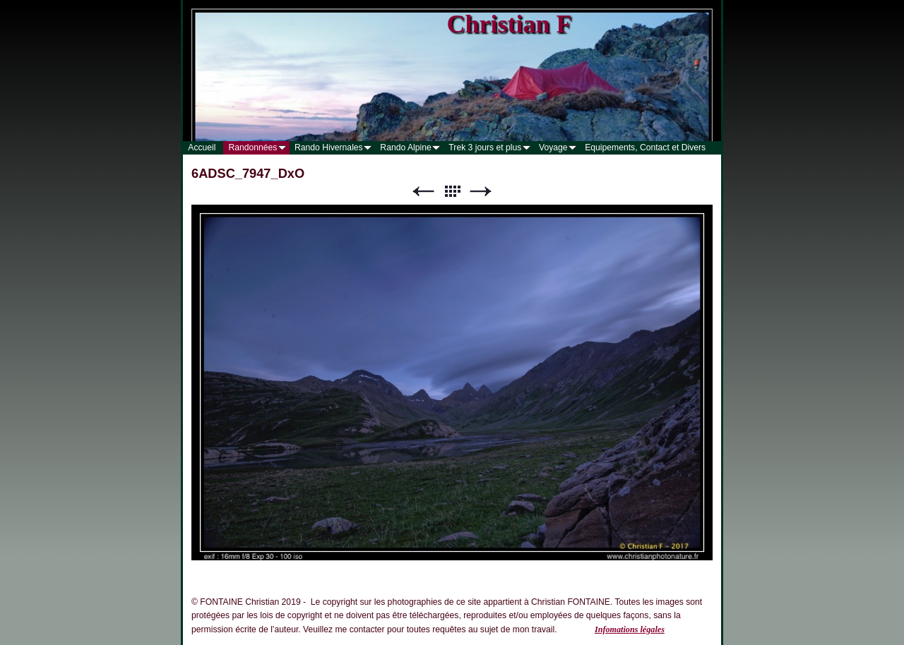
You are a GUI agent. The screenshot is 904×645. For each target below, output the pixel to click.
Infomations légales (630, 629)
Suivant (481, 191)
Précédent (423, 191)
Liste (452, 191)
